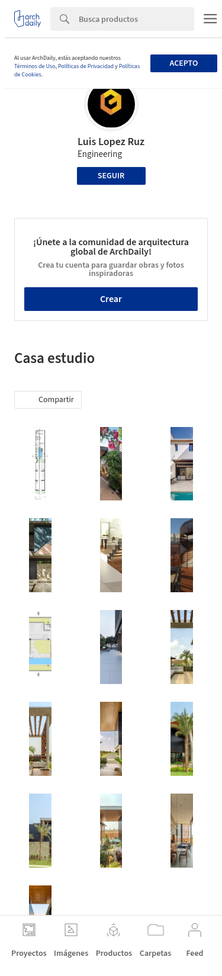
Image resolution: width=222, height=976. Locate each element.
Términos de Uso (34, 66)
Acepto (183, 63)
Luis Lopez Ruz (111, 141)
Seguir (111, 176)
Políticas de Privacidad (86, 66)
